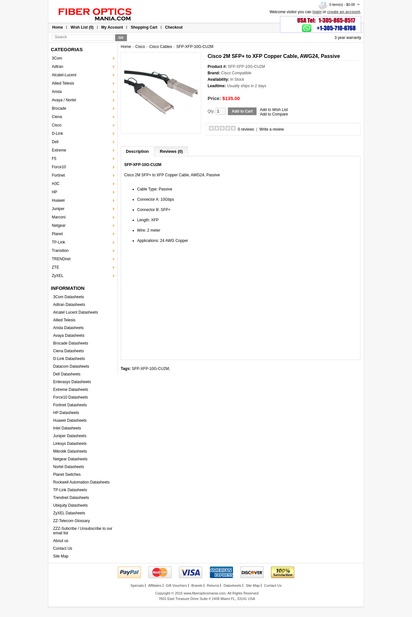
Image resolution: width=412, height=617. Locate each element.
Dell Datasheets (66, 374)
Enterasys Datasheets (72, 382)
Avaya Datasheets (68, 335)
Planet (57, 234)
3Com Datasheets (68, 297)
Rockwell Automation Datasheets (81, 482)
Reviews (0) (171, 151)
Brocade (59, 108)
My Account (112, 27)
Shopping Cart (144, 27)
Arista (57, 91)
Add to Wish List (274, 109)
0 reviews (246, 129)
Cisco (56, 125)
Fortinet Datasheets (70, 405)
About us (60, 541)
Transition (60, 250)
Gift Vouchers (176, 585)
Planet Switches (66, 474)
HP (54, 192)
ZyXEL (57, 275)
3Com (57, 58)
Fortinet (58, 175)
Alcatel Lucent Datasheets (75, 312)
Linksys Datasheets (70, 443)
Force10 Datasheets (70, 397)
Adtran (57, 66)
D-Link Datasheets (69, 358)
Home (57, 27)
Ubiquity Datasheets (70, 505)
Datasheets (232, 585)
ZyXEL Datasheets (69, 513)
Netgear (59, 225)
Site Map (60, 556)
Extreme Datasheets (70, 389)
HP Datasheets (66, 412)
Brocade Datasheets (70, 343)
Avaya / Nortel (64, 100)
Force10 (59, 167)
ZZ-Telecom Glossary (71, 521)
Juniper (58, 209)
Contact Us (62, 548)
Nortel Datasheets (68, 467)
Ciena (57, 117)
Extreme (59, 150)
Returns (213, 585)
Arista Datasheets (68, 328)
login (317, 12)
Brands (196, 585)
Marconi (59, 217)
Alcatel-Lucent (64, 75)
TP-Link (58, 242)
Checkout (174, 27)
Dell (55, 142)
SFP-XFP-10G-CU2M (194, 46)
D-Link (57, 133)
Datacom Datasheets (71, 366)
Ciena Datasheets (68, 351)
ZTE (55, 267)
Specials (137, 585)
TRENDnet (61, 259)
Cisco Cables (160, 46)
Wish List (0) (81, 27)
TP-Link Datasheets (70, 490)
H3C (56, 183)
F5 (54, 158)
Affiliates (154, 585)
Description (137, 151)
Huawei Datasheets (70, 420)
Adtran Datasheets (69, 304)
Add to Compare (274, 114)
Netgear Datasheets (70, 459)
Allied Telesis (63, 83)
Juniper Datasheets (69, 436)
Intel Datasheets (67, 428)
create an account (343, 12)
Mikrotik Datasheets (70, 451)
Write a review (271, 129)
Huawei (58, 200)
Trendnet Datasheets (71, 497)
